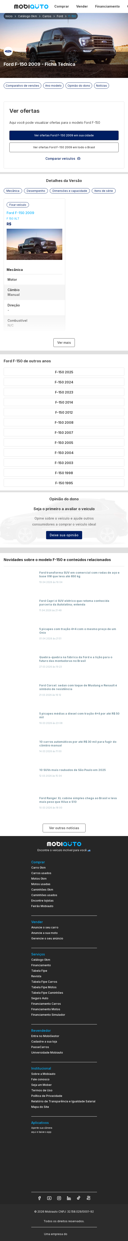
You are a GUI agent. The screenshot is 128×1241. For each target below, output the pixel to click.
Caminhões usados (44, 895)
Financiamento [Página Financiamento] (107, 6)
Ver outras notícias (64, 828)
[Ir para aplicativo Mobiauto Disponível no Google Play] (64, 1170)
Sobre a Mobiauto (43, 1074)
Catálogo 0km (40, 959)
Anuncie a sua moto (44, 933)
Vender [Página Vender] (82, 6)
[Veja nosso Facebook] (39, 1198)
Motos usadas (40, 884)
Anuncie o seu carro (44, 927)
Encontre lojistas (42, 900)
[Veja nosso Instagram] (59, 1198)
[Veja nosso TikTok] (78, 1198)
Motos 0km (39, 878)
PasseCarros (40, 1047)
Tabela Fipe (39, 970)
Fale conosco (40, 1079)
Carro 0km (38, 867)
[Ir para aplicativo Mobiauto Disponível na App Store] (64, 1183)
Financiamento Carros (46, 1003)
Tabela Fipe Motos (44, 987)
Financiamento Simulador (48, 1014)
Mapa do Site (40, 1107)
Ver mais (64, 342)
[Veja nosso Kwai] (88, 1198)
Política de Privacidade (46, 1096)
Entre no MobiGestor (45, 1036)
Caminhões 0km (42, 889)
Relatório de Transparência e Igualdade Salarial (63, 1101)
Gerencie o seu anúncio (47, 938)
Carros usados (41, 873)
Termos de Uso (41, 1090)
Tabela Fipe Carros (44, 981)
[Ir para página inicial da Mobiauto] (31, 6)
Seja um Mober (41, 1085)
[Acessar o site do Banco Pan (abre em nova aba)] (77, 1233)
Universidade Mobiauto (47, 1052)
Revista (36, 976)
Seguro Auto (39, 998)
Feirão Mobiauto (42, 906)
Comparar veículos (63, 158)
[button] (13, 190)
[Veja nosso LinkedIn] (69, 1198)
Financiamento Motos (45, 1009)
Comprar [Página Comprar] (61, 6)
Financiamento (41, 965)
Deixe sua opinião (64, 535)
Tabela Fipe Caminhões (47, 992)
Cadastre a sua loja (44, 1041)
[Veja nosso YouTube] (49, 1198)
